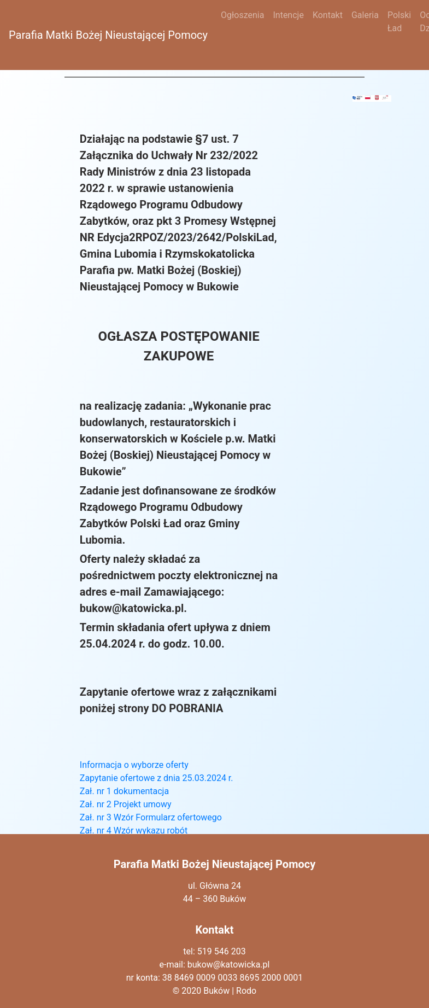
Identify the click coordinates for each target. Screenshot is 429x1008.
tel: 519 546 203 (214, 951)
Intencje (288, 15)
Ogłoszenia (242, 15)
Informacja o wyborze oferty (134, 765)
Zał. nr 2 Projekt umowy (126, 804)
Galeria (365, 15)
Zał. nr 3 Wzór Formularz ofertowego (151, 817)
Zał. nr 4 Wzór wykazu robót (133, 830)
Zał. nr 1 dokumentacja (124, 791)
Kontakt (328, 15)
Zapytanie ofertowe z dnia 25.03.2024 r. (156, 778)
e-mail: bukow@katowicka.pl (215, 964)
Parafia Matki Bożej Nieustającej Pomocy (108, 35)
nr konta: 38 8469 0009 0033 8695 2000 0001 (214, 977)
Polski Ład (399, 21)
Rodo (246, 991)
